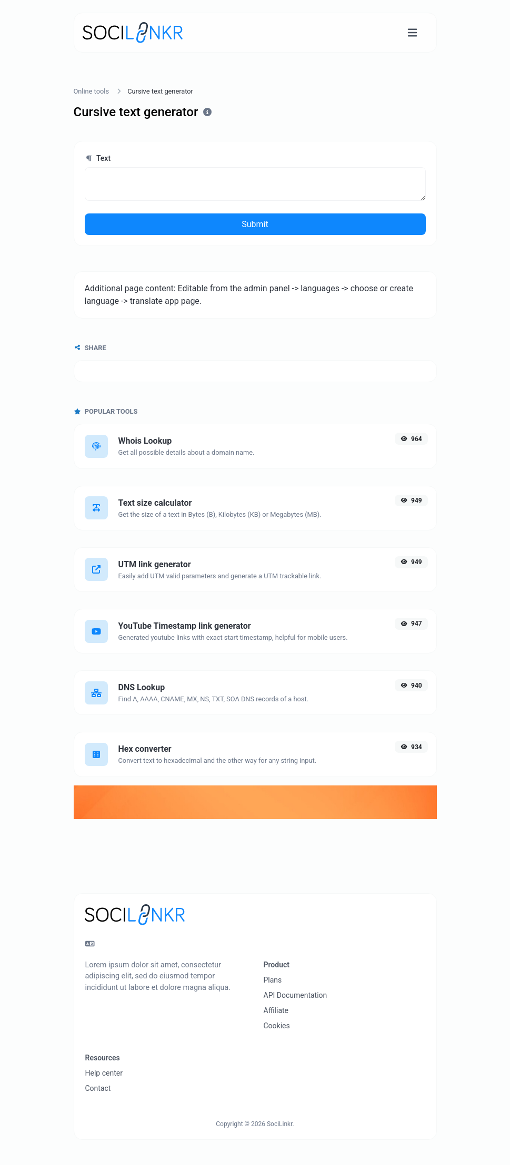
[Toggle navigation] (412, 33)
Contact (98, 1088)
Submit (255, 224)
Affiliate (276, 1010)
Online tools (91, 91)
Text (98, 158)
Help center (104, 1073)
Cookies (277, 1025)
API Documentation (295, 995)
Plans (273, 980)
